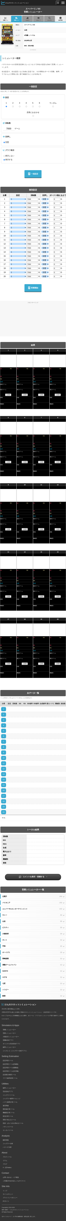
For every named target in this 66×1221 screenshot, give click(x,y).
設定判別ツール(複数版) (10, 1067)
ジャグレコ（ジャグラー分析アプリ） (15, 1051)
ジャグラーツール (8, 1095)
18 (4, 801)
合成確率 (43, 703)
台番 (3, 703)
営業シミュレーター (9, 1033)
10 (4, 758)
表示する (7, 160)
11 (4, 763)
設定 (6, 97)
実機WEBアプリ (8, 1040)
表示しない (8, 156)
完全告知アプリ (8, 1091)
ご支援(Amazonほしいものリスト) (14, 1181)
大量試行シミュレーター (11, 1037)
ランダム (53, 103)
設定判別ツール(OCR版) (11, 1071)
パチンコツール (8, 1127)
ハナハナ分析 (7, 1147)
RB (24, 703)
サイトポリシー (8, 1194)
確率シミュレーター (9, 1047)
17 (4, 796)
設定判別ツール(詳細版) (10, 1064)
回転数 (7, 123)
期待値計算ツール (8, 1109)
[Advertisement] (33, 320)
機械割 (57, 703)
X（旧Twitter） (7, 1167)
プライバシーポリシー (10, 1198)
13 (4, 774)
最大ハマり (50, 703)
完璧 (6, 142)
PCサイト (6, 1201)
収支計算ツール (8, 1116)
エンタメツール (8, 1130)
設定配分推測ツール (9, 1074)
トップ (5, 1191)
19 (4, 807)
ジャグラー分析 (8, 1143)
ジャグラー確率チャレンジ (11, 1098)
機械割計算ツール (8, 1112)
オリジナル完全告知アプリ (11, 1044)
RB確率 (36, 703)
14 (4, 779)
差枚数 (63, 703)
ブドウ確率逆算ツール (10, 1078)
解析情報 (6, 1140)
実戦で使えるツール (9, 1120)
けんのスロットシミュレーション (17, 3)
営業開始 (33, 288)
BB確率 (30, 703)
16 (4, 790)
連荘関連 (6, 1105)
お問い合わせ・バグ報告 (11, 1177)
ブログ (5, 1164)
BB (20, 703)
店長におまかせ (33, 112)
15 (4, 785)
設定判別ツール (8, 1060)
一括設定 (33, 174)
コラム (5, 1160)
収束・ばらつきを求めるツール (13, 1123)
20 (4, 812)
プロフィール (7, 1157)
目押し (7, 137)
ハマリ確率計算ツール (10, 1102)
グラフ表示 (8, 150)
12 (4, 769)
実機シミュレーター (9, 1030)
